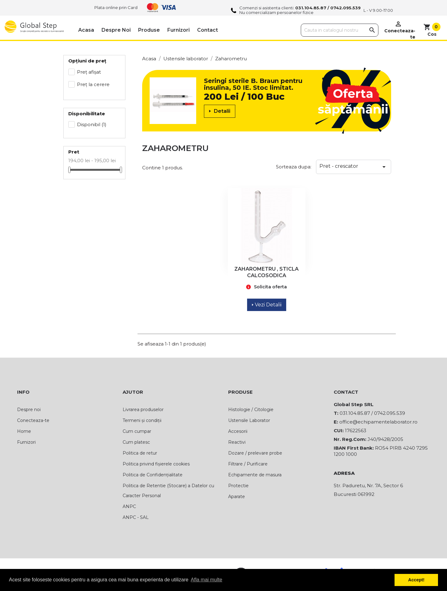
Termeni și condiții (142, 420)
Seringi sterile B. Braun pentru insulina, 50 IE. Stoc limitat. (253, 84)
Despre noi (116, 30)
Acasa (86, 30)
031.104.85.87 (310, 7)
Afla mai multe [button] (206, 579)
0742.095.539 (345, 7)
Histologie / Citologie (250, 409)
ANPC (129, 506)
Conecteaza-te (33, 420)
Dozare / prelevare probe (255, 453)
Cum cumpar (137, 431)
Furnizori (178, 30)
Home (24, 431)
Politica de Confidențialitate (153, 475)
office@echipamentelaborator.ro (378, 422)
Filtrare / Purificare (248, 464)
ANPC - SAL (136, 517)
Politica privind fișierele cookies (156, 464)
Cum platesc (136, 442)
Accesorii (237, 431)
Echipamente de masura (255, 475)
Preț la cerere (93, 84)
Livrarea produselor (143, 409)
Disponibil (91, 124)
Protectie (238, 485)
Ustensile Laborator (249, 420)
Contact (207, 30)
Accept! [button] (416, 579)
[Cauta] (339, 30)
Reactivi (237, 442)
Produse (149, 30)
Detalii (219, 111)
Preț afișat (89, 72)
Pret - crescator (353, 167)
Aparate (236, 496)
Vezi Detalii (267, 305)
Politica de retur (140, 453)
